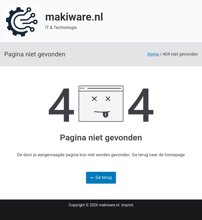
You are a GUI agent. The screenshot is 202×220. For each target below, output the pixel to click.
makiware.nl (74, 17)
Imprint (127, 205)
